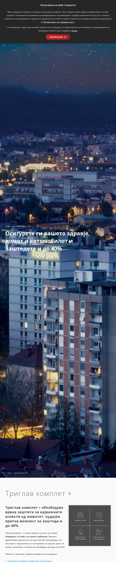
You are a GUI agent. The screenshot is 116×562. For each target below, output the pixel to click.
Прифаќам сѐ (58, 37)
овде (74, 30)
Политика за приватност (59, 22)
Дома (9, 473)
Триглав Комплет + (21, 473)
